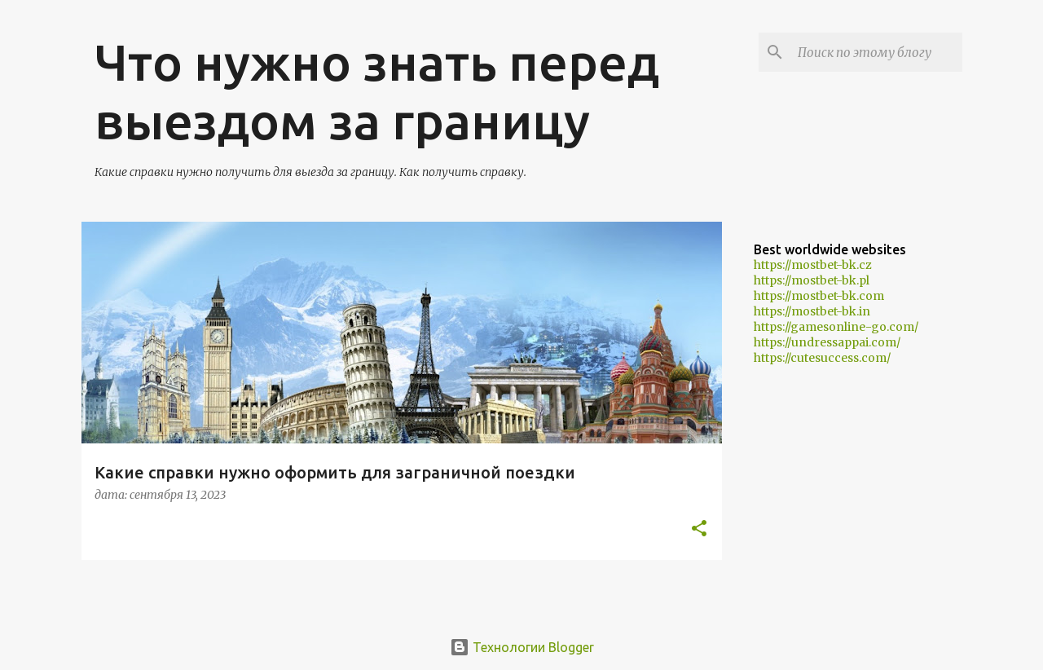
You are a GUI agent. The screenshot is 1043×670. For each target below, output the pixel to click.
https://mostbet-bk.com (819, 296)
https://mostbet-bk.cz (813, 265)
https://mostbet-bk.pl (811, 280)
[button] (699, 529)
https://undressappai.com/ (827, 342)
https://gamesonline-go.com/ (836, 327)
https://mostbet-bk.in (812, 311)
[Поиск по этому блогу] (876, 52)
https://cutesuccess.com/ (822, 357)
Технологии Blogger (522, 647)
